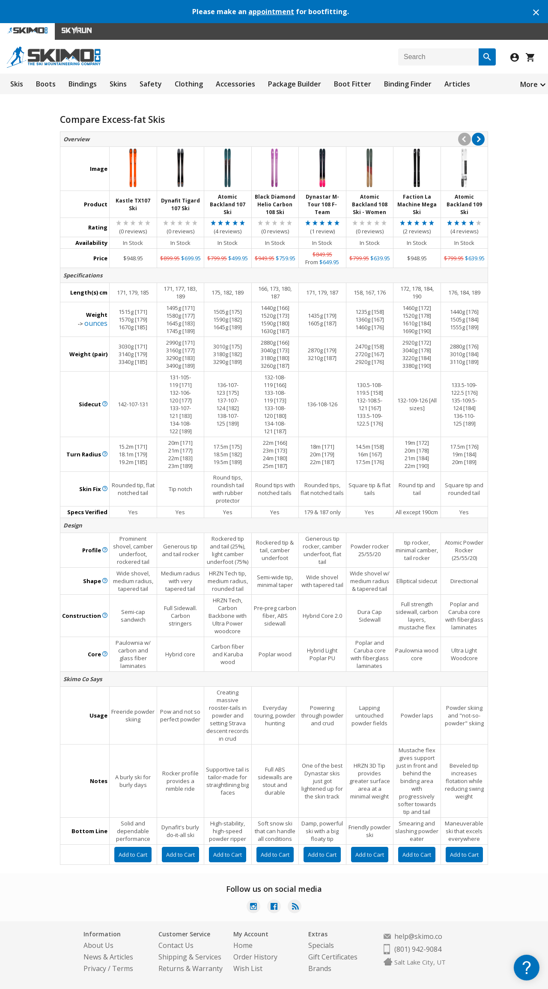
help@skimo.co (418, 936)
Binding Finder (408, 84)
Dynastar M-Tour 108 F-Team (322, 204)
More (529, 84)
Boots (46, 84)
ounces (95, 323)
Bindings (82, 84)
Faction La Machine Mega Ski (417, 204)
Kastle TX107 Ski (133, 204)
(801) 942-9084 (417, 949)
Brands (319, 968)
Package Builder (294, 84)
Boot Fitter (352, 84)
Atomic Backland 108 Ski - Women (369, 204)
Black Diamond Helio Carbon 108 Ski (275, 204)
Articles (457, 84)
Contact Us (176, 945)
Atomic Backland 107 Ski (227, 204)
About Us (98, 945)
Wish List (247, 968)
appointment (271, 11)
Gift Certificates (332, 957)
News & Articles (108, 957)
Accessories (235, 84)
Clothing (189, 84)
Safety (151, 84)
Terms (122, 968)
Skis (16, 84)
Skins (118, 84)
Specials (321, 945)
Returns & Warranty (190, 968)
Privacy (94, 968)
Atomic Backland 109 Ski (464, 204)
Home (243, 945)
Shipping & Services (189, 957)
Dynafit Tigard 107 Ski (180, 204)
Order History (255, 957)
